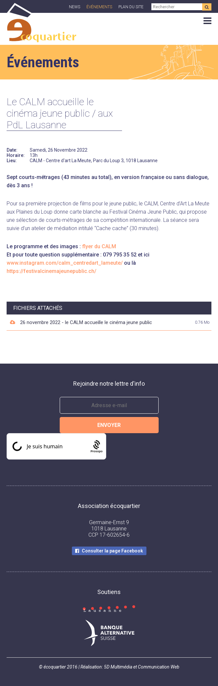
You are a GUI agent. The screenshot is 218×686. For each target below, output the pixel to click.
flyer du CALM (99, 246)
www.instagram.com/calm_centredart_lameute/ (65, 263)
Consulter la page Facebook (112, 550)
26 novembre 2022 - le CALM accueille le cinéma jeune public (86, 322)
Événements (99, 7)
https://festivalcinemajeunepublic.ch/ (51, 271)
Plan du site (130, 7)
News (74, 7)
